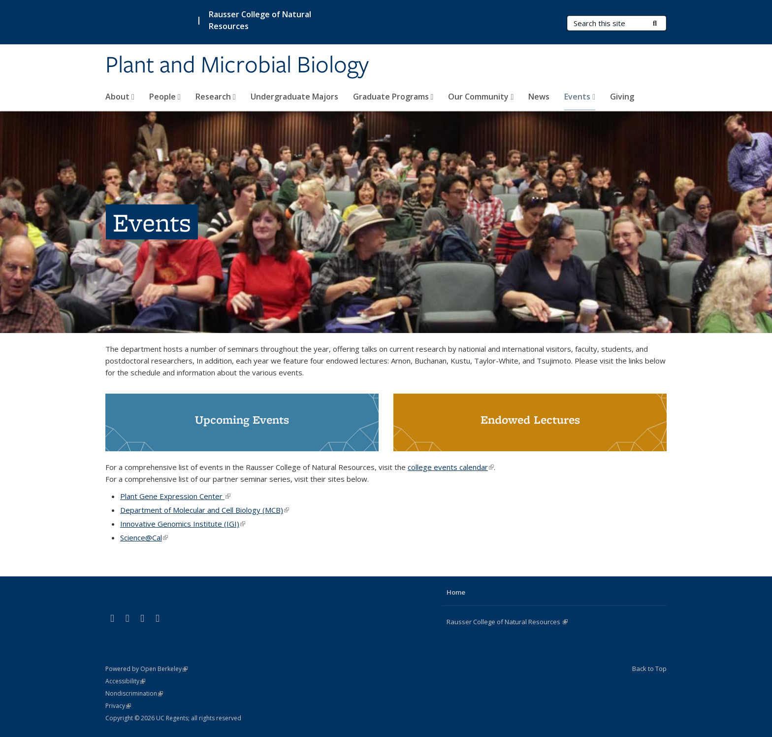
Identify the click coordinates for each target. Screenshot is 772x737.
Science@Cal (144, 537)
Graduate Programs (393, 96)
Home (456, 592)
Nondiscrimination (134, 693)
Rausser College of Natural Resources (260, 20)
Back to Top (649, 668)
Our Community (481, 96)
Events (579, 96)
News (538, 96)
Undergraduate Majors (294, 96)
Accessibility (125, 681)
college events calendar (451, 467)
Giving (622, 96)
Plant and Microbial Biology (237, 65)
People (165, 96)
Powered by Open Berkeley (146, 669)
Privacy (118, 706)
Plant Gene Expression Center (175, 496)
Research (215, 96)
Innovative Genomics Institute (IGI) (182, 524)
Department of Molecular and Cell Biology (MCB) (204, 510)
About (119, 96)
